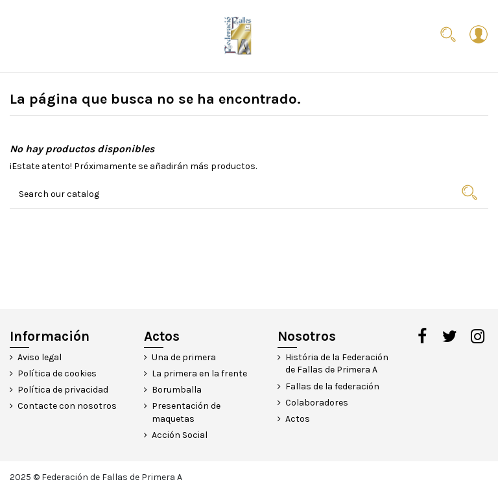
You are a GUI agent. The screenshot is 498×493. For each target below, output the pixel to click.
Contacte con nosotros (67, 405)
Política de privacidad (63, 389)
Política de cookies (57, 373)
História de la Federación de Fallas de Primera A (336, 364)
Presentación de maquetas (186, 412)
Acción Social (180, 435)
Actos (297, 418)
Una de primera (184, 357)
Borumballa (177, 389)
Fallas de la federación (332, 386)
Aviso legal (40, 357)
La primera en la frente (199, 373)
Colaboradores (316, 402)
